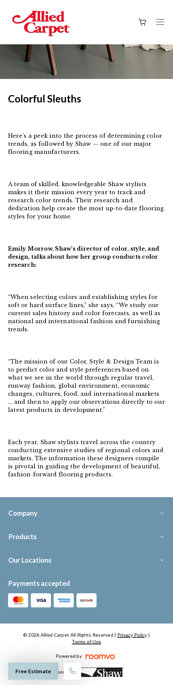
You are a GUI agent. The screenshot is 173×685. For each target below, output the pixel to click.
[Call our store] (72, 671)
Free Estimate (33, 671)
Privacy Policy (132, 635)
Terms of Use (86, 641)
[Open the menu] (160, 22)
